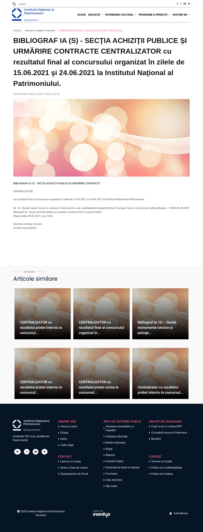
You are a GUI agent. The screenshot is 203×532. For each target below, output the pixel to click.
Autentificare (179, 513)
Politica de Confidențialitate (166, 467)
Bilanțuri (110, 455)
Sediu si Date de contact (74, 467)
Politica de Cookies (162, 473)
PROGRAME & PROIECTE (153, 14)
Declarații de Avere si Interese (123, 467)
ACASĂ (81, 14)
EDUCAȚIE (94, 14)
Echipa (64, 432)
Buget (109, 448)
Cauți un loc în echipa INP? (166, 426)
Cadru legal (66, 445)
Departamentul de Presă (74, 473)
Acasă (16, 30)
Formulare (111, 473)
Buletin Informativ (116, 442)
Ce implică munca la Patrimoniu (169, 432)
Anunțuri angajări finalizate (40, 30)
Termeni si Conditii (161, 461)
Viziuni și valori (68, 426)
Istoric (63, 438)
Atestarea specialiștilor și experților (120, 428)
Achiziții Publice (114, 461)
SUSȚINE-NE (180, 14)
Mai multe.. (112, 486)
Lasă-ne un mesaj (70, 461)
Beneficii (156, 438)
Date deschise (114, 480)
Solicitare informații (116, 436)
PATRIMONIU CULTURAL (119, 14)
